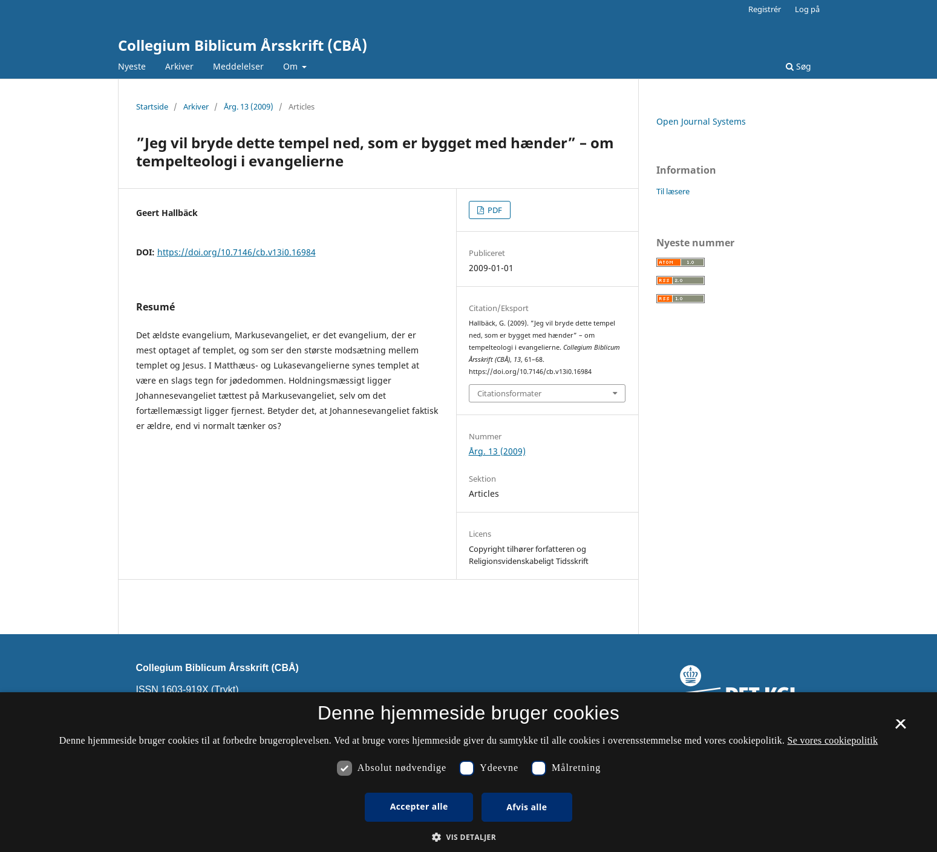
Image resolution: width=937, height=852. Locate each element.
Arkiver (179, 66)
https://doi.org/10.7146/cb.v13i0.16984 (236, 252)
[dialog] (468, 772)
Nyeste (132, 66)
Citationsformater (509, 393)
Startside (152, 106)
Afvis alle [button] (526, 807)
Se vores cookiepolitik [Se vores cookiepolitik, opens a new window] (833, 740)
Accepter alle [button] (419, 806)
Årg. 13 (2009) (248, 106)
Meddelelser (238, 66)
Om (291, 66)
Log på (807, 9)
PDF (494, 210)
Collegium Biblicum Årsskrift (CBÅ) (242, 45)
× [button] (900, 727)
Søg (798, 66)
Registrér (764, 9)
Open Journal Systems (701, 121)
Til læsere (673, 191)
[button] (468, 837)
